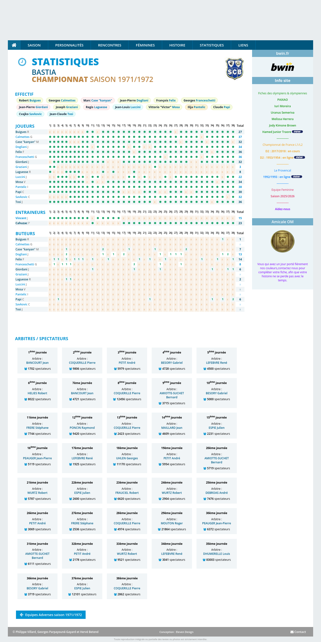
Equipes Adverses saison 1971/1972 (53, 614)
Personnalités (69, 45)
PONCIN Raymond (82, 428)
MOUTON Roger (172, 523)
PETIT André (127, 363)
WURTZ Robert (37, 493)
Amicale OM (283, 221)
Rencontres (109, 45)
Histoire (177, 45)
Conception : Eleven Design (176, 632)
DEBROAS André (217, 493)
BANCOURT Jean (37, 363)
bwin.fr (282, 53)
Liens (243, 45)
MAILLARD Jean (171, 428)
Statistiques (212, 45)
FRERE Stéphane (37, 428)
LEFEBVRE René (216, 363)
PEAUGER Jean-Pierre (37, 458)
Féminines (145, 45)
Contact (298, 632)
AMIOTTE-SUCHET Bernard (172, 395)
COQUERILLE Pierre (82, 363)
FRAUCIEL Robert (127, 493)
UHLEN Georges (127, 458)
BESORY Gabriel (171, 363)
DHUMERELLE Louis (216, 554)
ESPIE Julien (217, 428)
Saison (34, 45)
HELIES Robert (37, 393)
